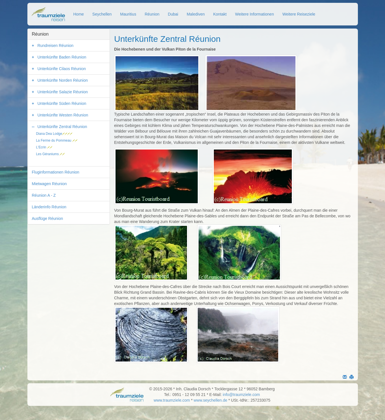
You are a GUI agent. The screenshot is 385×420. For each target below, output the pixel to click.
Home (78, 14)
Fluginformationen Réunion (55, 172)
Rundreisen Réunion (56, 45)
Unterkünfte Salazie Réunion (63, 92)
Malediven (196, 14)
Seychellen (102, 14)
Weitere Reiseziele (298, 14)
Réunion (152, 14)
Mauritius (128, 14)
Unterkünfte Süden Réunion (62, 103)
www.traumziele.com (172, 400)
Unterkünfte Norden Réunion (63, 80)
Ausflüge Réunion (47, 218)
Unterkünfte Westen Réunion (63, 115)
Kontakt (220, 14)
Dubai (173, 14)
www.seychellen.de (210, 400)
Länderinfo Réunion (49, 207)
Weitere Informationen (254, 14)
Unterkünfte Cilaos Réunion (62, 68)
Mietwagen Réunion (49, 183)
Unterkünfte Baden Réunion (62, 57)
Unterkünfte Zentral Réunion (62, 126)
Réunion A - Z (44, 195)
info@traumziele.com (241, 394)
